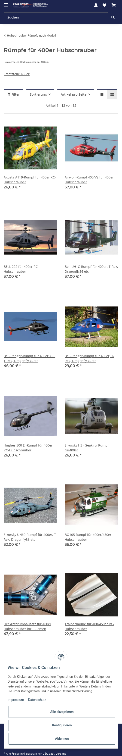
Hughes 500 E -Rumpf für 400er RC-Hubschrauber (28, 447)
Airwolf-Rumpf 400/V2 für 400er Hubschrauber (89, 179)
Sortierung (38, 94)
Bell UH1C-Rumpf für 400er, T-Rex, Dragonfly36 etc (91, 269)
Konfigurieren (62, 725)
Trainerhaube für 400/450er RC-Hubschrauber (89, 626)
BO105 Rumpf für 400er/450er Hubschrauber (88, 537)
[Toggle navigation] (6, 3)
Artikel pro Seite (73, 94)
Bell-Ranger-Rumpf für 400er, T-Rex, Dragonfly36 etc (89, 358)
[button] (96, 5)
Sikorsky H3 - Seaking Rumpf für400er (87, 447)
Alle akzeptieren (61, 712)
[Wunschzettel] (104, 5)
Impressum (16, 700)
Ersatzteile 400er (17, 74)
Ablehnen (62, 738)
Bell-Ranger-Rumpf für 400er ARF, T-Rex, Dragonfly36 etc (30, 358)
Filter (13, 94)
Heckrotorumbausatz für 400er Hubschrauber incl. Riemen (27, 626)
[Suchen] (56, 17)
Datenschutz (37, 700)
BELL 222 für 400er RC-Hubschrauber (21, 269)
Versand (61, 754)
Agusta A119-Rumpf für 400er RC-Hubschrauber (30, 179)
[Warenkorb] (113, 5)
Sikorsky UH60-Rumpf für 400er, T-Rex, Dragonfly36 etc (30, 537)
